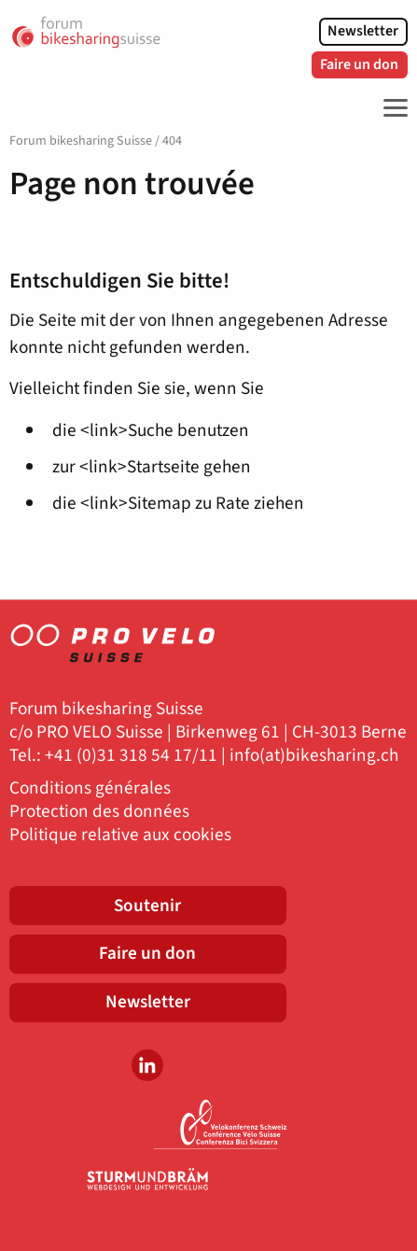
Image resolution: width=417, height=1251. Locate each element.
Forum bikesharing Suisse (80, 141)
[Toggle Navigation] (391, 108)
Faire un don (359, 64)
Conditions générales (90, 788)
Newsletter (362, 31)
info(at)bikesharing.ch (313, 755)
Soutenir (147, 906)
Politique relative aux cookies (120, 835)
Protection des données (99, 811)
